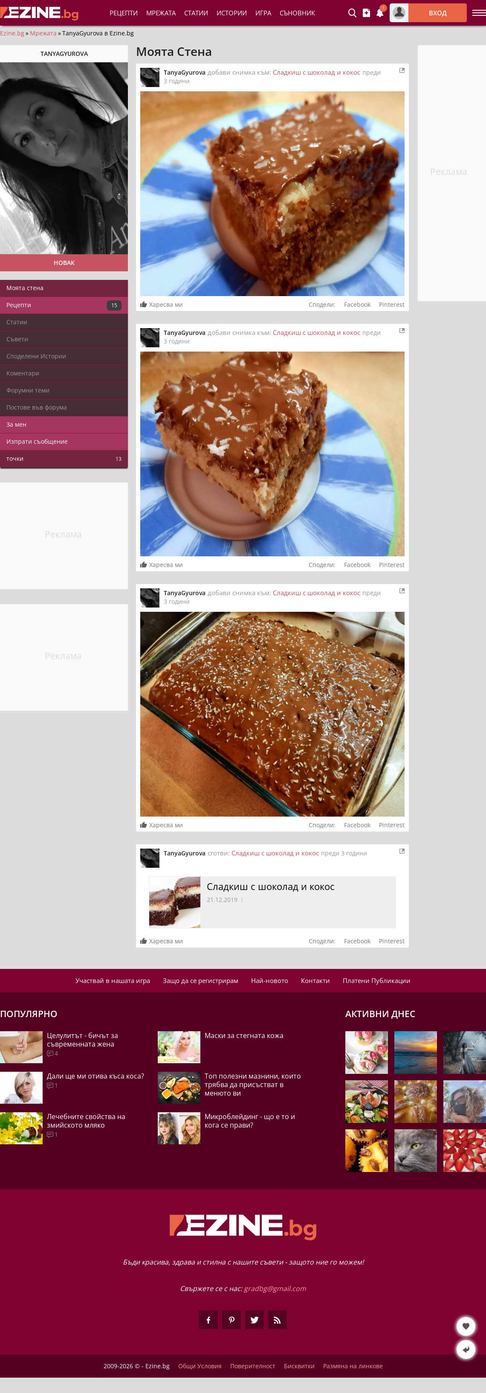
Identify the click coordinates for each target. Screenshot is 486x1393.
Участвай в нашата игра (112, 980)
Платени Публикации (377, 980)
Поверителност (252, 1366)
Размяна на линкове (353, 1366)
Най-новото (269, 980)
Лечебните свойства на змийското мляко (86, 1120)
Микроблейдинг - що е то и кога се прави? (250, 1120)
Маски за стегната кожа (244, 1035)
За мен (16, 424)
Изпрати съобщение (37, 441)
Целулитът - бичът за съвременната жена (82, 1039)
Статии (196, 13)
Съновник (297, 13)
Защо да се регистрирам (200, 980)
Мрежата (43, 33)
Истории (232, 13)
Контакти (315, 980)
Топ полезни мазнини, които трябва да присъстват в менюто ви (253, 1084)
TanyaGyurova (184, 72)
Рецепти (124, 13)
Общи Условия (200, 1366)
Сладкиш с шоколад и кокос (316, 72)
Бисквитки (299, 1366)
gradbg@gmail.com (275, 1288)
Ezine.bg (12, 33)
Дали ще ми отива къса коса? (95, 1076)
